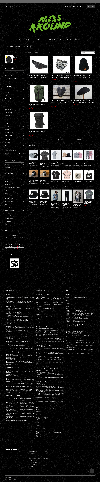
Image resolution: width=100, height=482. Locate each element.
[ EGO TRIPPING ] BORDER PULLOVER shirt (55, 204)
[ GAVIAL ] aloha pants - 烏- (89, 163)
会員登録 (76, 6)
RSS (30, 466)
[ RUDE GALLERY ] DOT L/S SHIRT (18, 57)
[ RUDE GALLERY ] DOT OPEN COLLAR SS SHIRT (44, 163)
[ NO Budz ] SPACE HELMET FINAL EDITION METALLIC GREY (44, 180)
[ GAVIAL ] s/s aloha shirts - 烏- (77, 163)
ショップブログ (32, 464)
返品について (31, 456)
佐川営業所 (8, 331)
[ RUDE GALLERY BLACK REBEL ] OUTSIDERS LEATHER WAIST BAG (38, 76)
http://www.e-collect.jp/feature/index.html (54, 377)
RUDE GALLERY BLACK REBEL (16, 46)
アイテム (91, 6)
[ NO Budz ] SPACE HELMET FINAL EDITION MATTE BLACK (33, 180)
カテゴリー (39, 39)
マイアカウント (46, 449)
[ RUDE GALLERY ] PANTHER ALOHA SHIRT (65, 183)
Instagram (68, 39)
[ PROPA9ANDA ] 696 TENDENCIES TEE (77, 205)
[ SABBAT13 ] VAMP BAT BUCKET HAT (44, 202)
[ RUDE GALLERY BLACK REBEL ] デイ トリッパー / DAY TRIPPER (39, 132)
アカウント (68, 6)
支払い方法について (33, 451)
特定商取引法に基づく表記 (34, 458)
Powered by (14, 479)
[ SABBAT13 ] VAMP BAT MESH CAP (33, 202)
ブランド (29, 39)
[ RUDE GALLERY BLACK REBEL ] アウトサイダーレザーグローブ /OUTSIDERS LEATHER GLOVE (61, 102)
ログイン (84, 6)
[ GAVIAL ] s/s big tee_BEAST (54, 163)
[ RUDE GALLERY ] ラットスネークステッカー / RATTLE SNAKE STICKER (61, 76)
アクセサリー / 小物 (27, 46)
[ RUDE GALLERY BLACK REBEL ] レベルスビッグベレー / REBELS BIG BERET (83, 101)
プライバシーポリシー (33, 460)
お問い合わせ (78, 39)
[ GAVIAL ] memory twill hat (66, 163)
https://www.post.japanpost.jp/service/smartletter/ (16, 420)
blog (61, 39)
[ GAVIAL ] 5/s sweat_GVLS (31, 163)
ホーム (20, 39)
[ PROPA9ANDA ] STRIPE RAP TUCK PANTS (65, 204)
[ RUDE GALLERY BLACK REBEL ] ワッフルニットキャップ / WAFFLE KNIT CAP (83, 77)
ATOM (32, 466)
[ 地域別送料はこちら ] (11, 315)
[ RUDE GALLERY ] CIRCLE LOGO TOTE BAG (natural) (77, 183)
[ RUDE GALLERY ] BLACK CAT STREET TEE (55, 183)
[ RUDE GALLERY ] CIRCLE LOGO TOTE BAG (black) (88, 183)
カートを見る (46, 456)
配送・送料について (33, 453)
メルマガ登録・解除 (51, 39)
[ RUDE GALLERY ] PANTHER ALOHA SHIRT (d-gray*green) (88, 202)
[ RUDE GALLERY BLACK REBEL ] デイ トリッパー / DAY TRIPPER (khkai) (39, 105)
